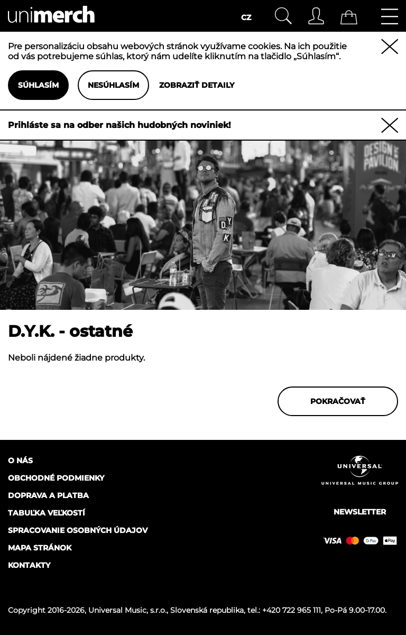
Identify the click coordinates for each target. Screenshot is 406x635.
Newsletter (360, 512)
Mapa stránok (39, 548)
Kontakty (29, 565)
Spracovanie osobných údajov (77, 530)
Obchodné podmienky (56, 478)
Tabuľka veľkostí (46, 513)
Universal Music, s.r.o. (127, 610)
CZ (246, 17)
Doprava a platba (48, 495)
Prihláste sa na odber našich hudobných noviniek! (119, 125)
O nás (20, 460)
